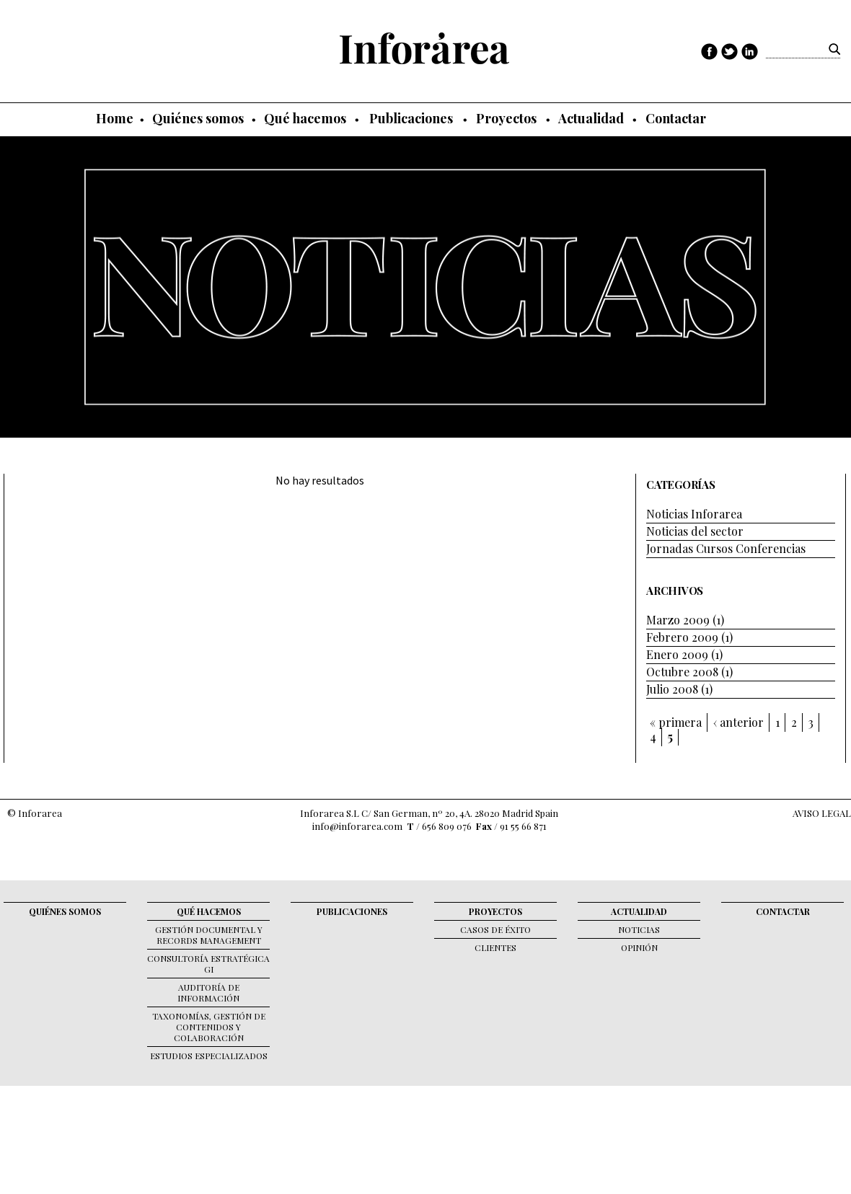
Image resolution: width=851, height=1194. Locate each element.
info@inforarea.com (357, 826)
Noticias (639, 929)
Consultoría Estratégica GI (208, 963)
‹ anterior (738, 722)
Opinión (639, 947)
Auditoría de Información (208, 992)
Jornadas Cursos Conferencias (726, 548)
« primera (676, 722)
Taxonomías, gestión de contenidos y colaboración (208, 1026)
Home (114, 118)
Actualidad (591, 118)
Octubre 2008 (682, 671)
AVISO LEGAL (822, 813)
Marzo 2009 (678, 619)
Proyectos (506, 118)
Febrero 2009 (682, 637)
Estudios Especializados (209, 1055)
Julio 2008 (672, 688)
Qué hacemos (305, 118)
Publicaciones (411, 118)
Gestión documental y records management (209, 935)
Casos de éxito (495, 929)
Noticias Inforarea (694, 513)
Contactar (675, 118)
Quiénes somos (198, 118)
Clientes (495, 947)
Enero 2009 (677, 654)
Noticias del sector (695, 531)
